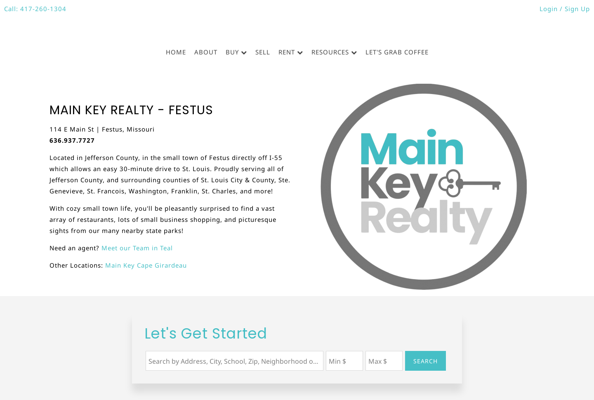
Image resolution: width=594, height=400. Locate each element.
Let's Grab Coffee (397, 52)
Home (176, 52)
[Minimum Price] (344, 361)
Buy (232, 52)
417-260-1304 (43, 9)
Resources (330, 52)
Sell (262, 52)
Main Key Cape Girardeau (146, 265)
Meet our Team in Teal (137, 248)
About (205, 52)
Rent (286, 52)
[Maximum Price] (384, 361)
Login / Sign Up (565, 9)
